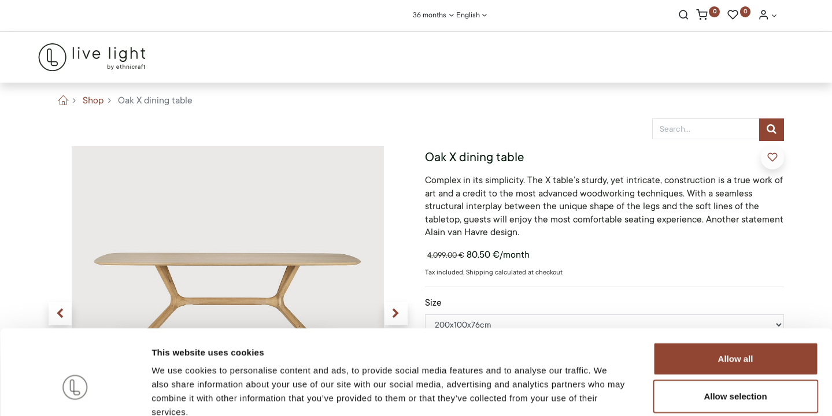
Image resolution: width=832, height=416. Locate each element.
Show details (607, 393)
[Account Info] (767, 16)
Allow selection (735, 331)
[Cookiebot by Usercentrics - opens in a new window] (74, 393)
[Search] (683, 16)
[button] (772, 157)
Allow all (735, 293)
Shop (93, 100)
